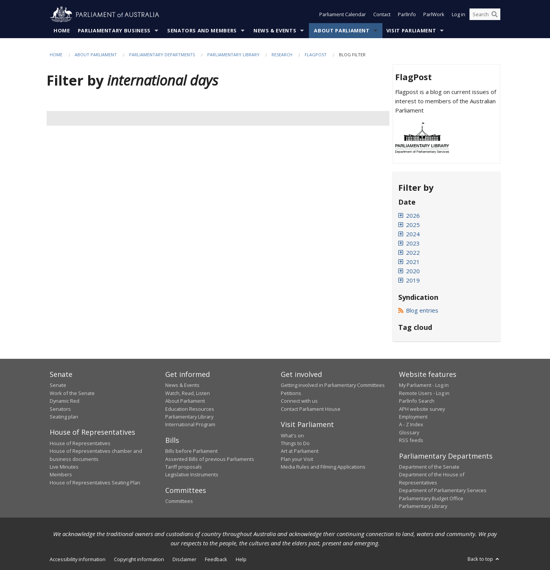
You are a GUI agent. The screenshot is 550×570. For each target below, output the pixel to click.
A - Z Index (411, 424)
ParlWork (433, 14)
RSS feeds (411, 440)
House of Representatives (80, 443)
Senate (58, 385)
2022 (413, 252)
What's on (292, 435)
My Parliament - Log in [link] (424, 385)
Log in (458, 14)
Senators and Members (202, 30)
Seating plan (64, 416)
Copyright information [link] (139, 559)
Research (282, 54)
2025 (413, 225)
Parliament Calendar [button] (342, 14)
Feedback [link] (216, 559)
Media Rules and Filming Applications (323, 467)
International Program (190, 424)
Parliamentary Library (234, 54)
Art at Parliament (300, 451)
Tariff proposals (183, 467)
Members (61, 474)
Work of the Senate (72, 393)
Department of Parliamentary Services (442, 490)
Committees (179, 501)
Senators (60, 408)
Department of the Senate (429, 467)
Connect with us (299, 401)
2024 (413, 234)
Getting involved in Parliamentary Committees (333, 385)
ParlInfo (407, 14)
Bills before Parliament (191, 451)
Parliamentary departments (162, 54)
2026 (413, 215)
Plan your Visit (297, 459)
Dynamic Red (64, 401)
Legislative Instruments (191, 474)
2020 (413, 271)
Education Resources (189, 408)
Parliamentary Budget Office (431, 498)
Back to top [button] (484, 559)
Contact (382, 14)
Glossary (409, 432)
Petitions (291, 393)
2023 (413, 243)
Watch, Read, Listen (187, 393)
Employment (413, 416)
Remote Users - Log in (424, 393)
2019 (413, 280)
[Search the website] (485, 14)
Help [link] (241, 559)
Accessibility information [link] (78, 559)
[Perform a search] (494, 14)
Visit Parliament (411, 30)
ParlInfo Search (416, 401)
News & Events (274, 30)
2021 (413, 262)
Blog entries (418, 310)
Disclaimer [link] (184, 559)
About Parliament (341, 30)
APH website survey (422, 408)
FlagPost (316, 54)
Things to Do (295, 443)
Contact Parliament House (310, 408)
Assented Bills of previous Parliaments (209, 459)
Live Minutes (64, 467)
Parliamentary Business (114, 30)
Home (62, 30)
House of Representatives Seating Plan (95, 482)
